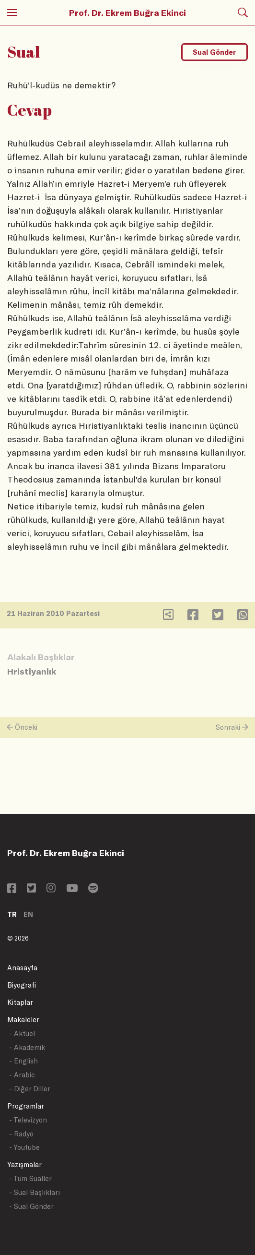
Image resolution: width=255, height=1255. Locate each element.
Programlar (25, 1106)
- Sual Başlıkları (34, 1192)
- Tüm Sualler (30, 1178)
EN (28, 914)
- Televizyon (28, 1120)
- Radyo (21, 1134)
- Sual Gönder (31, 1206)
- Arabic (22, 1075)
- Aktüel (22, 1033)
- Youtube (24, 1147)
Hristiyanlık (31, 671)
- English (23, 1061)
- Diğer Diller (29, 1089)
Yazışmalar (24, 1164)
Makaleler (23, 1019)
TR (12, 914)
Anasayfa (22, 968)
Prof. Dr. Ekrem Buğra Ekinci (127, 12)
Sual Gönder (214, 52)
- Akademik (27, 1047)
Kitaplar (20, 1002)
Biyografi (21, 985)
